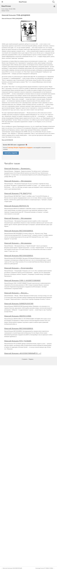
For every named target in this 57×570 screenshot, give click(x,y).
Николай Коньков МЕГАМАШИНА (18, 231)
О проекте (24, 359)
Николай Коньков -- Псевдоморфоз (18, 268)
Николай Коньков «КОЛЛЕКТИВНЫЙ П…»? (22, 353)
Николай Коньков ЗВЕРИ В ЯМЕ (17, 316)
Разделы (31, 359)
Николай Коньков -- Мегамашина (18, 181)
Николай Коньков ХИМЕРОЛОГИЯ (18, 303)
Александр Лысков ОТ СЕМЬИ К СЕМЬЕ (44, 568)
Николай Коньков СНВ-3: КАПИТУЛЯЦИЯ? (22, 280)
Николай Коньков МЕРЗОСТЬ (16, 206)
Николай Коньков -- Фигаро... (16, 293)
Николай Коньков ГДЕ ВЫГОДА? (18, 193)
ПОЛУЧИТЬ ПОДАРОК (10, 153)
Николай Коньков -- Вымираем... (17, 168)
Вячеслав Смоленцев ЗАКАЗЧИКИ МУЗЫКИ (12, 568)
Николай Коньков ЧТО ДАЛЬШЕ (17, 341)
